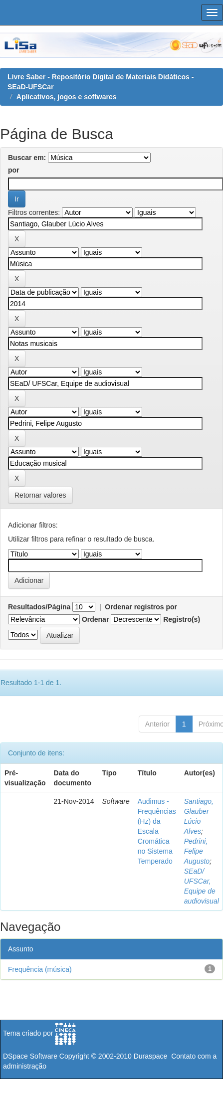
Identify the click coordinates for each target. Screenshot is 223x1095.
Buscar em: (27, 158)
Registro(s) (181, 619)
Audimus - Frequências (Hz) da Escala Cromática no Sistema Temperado (157, 831)
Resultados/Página (39, 607)
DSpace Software (30, 1056)
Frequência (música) (40, 969)
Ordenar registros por (141, 607)
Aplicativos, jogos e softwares (66, 97)
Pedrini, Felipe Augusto (197, 851)
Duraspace (151, 1056)
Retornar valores (40, 495)
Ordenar (95, 619)
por (13, 170)
